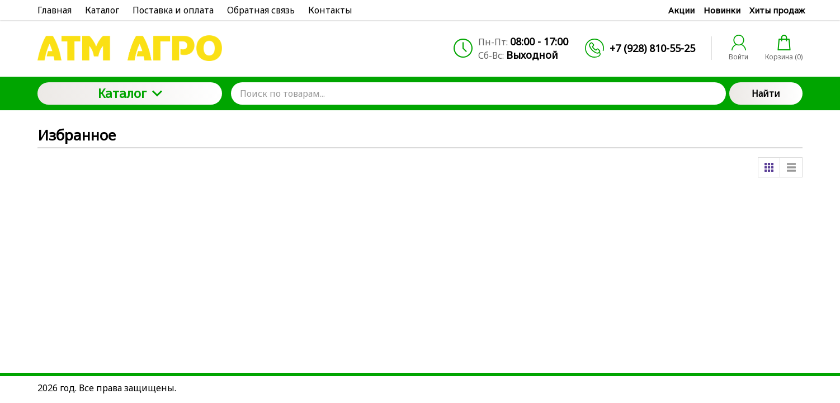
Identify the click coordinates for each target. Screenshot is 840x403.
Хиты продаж (777, 10)
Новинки (722, 10)
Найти (766, 93)
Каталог (130, 93)
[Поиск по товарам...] (478, 93)
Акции (681, 10)
